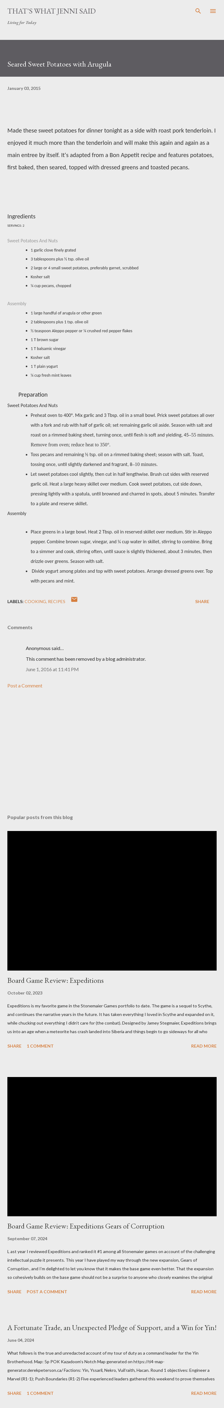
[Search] (198, 11)
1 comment (40, 1045)
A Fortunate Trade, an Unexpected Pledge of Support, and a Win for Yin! (112, 1327)
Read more (204, 1045)
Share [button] (202, 601)
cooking (35, 601)
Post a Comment (24, 685)
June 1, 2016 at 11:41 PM (52, 669)
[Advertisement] (112, 751)
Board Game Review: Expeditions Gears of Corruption (85, 1226)
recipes (56, 601)
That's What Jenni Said (51, 11)
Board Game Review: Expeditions (55, 980)
